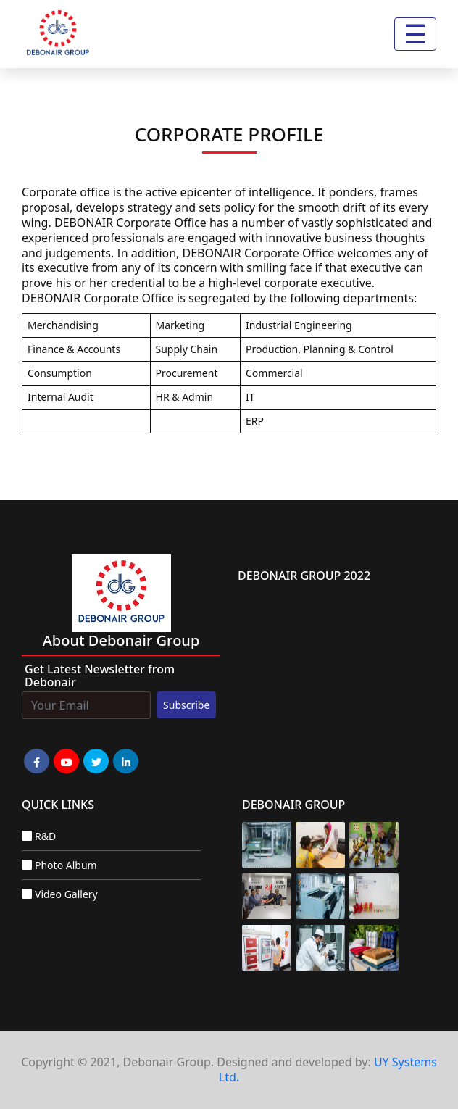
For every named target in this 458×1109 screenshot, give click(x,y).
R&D (45, 836)
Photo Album (66, 865)
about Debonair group (121, 640)
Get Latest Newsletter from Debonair (100, 675)
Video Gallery (66, 894)
